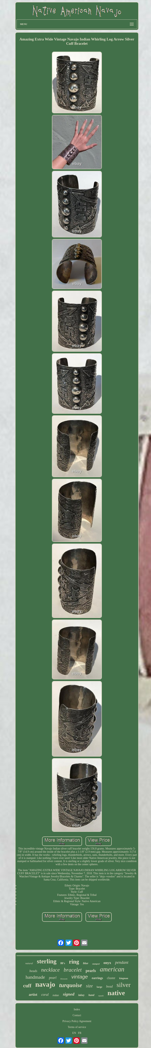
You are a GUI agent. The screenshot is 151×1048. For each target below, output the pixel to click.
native (116, 993)
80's (62, 963)
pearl (52, 978)
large (99, 986)
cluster (111, 978)
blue (85, 963)
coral (45, 995)
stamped (95, 964)
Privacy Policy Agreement (77, 1021)
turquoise (70, 985)
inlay (81, 995)
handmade (35, 977)
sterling (46, 961)
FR (79, 1033)
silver (124, 984)
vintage (79, 977)
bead (109, 986)
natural (29, 963)
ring (74, 961)
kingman (123, 978)
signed (69, 994)
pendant (121, 962)
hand (91, 995)
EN (74, 1033)
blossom (63, 979)
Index (77, 1009)
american (112, 969)
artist (33, 994)
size (89, 985)
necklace (50, 970)
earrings (97, 978)
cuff (27, 985)
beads (33, 971)
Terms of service (77, 1027)
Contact (77, 1015)
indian (56, 995)
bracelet (73, 970)
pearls (91, 970)
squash (101, 996)
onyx (107, 963)
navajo (45, 984)
